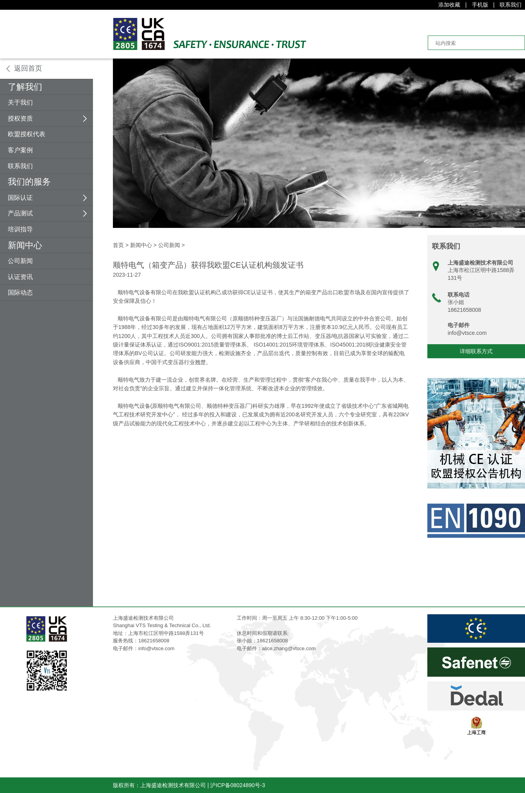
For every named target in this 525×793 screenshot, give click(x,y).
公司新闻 (20, 261)
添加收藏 (449, 5)
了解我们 (25, 87)
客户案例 (20, 150)
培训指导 (20, 229)
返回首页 (28, 68)
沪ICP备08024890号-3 (237, 785)
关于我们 (20, 102)
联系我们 (510, 5)
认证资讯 (20, 277)
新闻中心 (25, 245)
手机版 (480, 5)
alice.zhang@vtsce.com (289, 648)
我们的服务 (29, 182)
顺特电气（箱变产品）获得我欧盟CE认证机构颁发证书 (208, 265)
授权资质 (20, 118)
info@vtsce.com (467, 333)
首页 (118, 245)
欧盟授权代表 (26, 134)
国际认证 (20, 197)
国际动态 (20, 292)
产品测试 (20, 213)
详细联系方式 (476, 351)
